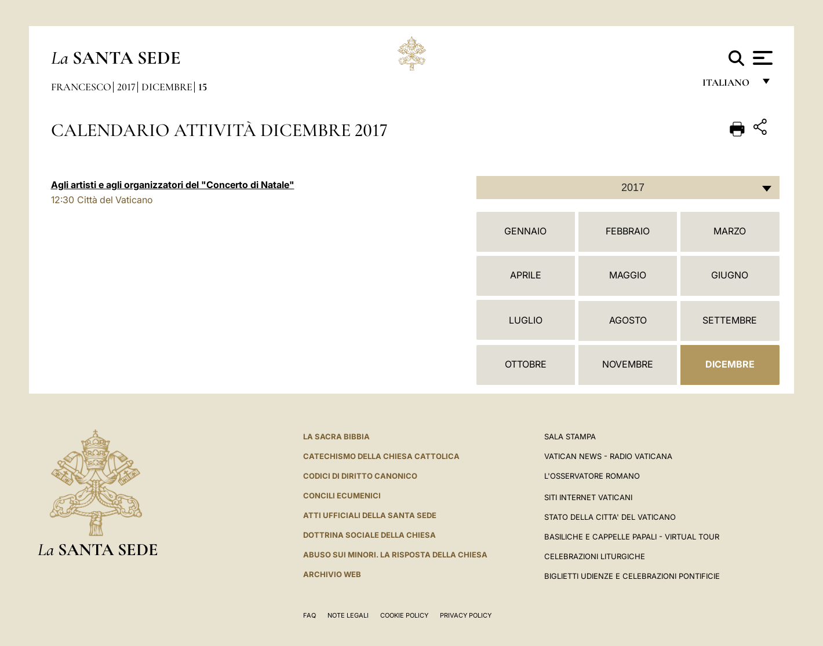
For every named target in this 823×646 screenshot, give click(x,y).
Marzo (729, 231)
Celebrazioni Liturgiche (594, 556)
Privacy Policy (465, 615)
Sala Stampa (570, 436)
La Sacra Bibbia (336, 436)
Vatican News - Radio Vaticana (608, 456)
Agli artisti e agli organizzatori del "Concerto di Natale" (172, 184)
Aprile (525, 275)
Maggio (627, 275)
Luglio (525, 320)
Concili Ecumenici (342, 495)
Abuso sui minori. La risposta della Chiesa (395, 554)
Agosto (628, 320)
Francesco (81, 86)
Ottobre (526, 364)
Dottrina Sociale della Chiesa (369, 534)
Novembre (627, 364)
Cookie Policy (404, 615)
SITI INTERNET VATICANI (588, 497)
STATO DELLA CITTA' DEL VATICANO (610, 517)
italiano (728, 85)
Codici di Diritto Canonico (360, 475)
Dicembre (166, 86)
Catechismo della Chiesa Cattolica (381, 456)
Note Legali (348, 615)
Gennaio (525, 231)
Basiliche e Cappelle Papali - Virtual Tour (631, 536)
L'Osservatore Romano (592, 475)
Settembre (729, 320)
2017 (126, 86)
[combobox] (628, 187)
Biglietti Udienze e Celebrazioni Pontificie (632, 576)
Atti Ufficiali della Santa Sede (369, 515)
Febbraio (628, 231)
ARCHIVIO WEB (332, 574)
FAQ (309, 615)
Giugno (729, 275)
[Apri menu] (761, 58)
